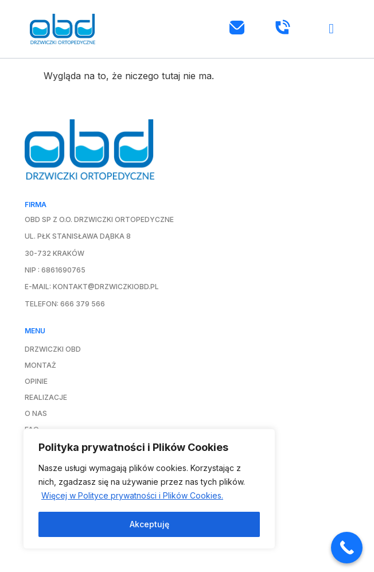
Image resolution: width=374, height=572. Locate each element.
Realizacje (46, 397)
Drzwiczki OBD (53, 349)
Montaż (40, 365)
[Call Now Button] (347, 547)
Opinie (36, 381)
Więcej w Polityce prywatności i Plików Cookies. (132, 495)
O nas (36, 413)
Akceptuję (149, 524)
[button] (331, 29)
